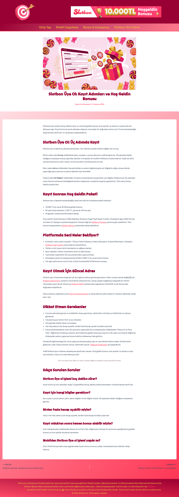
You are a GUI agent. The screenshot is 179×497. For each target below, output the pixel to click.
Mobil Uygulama (66, 27)
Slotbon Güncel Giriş (52, 280)
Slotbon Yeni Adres (128, 27)
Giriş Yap (43, 27)
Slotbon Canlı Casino (54, 245)
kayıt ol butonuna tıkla (78, 293)
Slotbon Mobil (77, 284)
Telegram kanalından (98, 344)
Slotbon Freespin (99, 222)
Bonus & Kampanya (97, 27)
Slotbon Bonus (68, 225)
